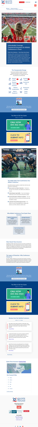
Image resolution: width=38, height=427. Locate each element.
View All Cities (10, 390)
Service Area (22, 360)
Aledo (10, 380)
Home (7, 8)
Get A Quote (20, 2)
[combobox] (17, 5)
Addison (11, 378)
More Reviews (9, 353)
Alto (10, 385)
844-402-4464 (27, 2)
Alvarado (11, 387)
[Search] (35, 5)
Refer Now (26, 409)
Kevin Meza (11, 349)
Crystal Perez (11, 327)
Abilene (11, 376)
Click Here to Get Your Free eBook (19, 108)
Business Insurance (14, 8)
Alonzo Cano (11, 337)
